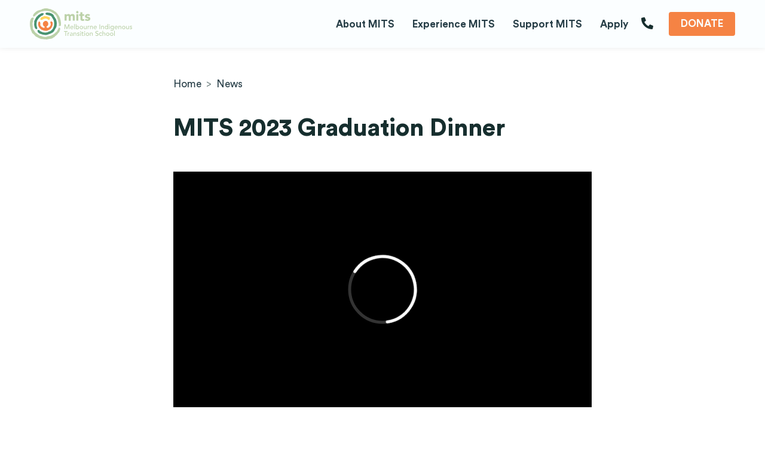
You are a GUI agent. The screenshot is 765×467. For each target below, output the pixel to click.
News (229, 84)
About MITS (365, 24)
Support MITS (547, 24)
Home (187, 84)
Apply (614, 24)
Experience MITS (453, 24)
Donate (702, 24)
